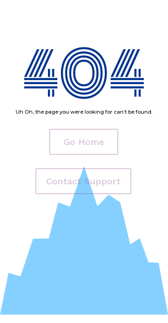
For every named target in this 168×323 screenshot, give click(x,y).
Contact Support (83, 181)
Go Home (84, 141)
